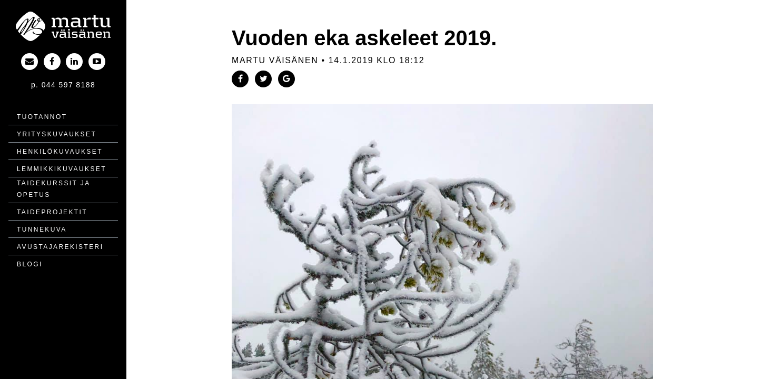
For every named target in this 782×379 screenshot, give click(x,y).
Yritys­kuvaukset (56, 134)
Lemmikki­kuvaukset (61, 169)
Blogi (30, 264)
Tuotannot (42, 117)
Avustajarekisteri (60, 247)
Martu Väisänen (275, 60)
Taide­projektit (52, 212)
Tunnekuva (42, 229)
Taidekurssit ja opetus (53, 188)
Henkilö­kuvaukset (60, 151)
